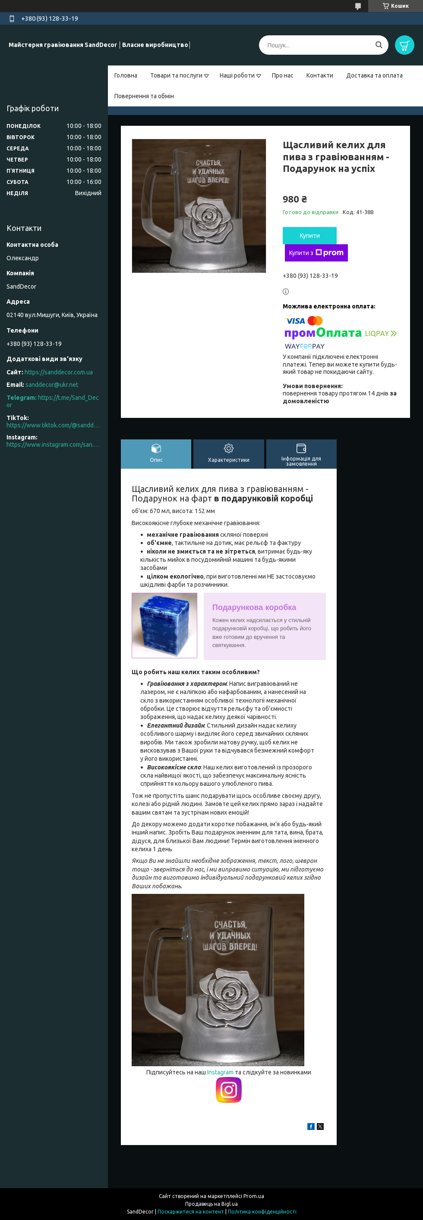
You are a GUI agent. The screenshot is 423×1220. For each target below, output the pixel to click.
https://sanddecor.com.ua (59, 372)
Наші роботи (237, 75)
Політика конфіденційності (262, 1211)
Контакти (319, 75)
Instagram (221, 1072)
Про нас (283, 75)
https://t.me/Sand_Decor (52, 401)
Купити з (316, 253)
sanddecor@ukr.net (51, 384)
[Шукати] (378, 45)
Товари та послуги (176, 75)
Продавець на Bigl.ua (211, 1204)
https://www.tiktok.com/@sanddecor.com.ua (53, 425)
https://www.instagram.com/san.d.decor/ (53, 444)
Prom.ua (253, 1196)
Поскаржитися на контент (191, 1211)
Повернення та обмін (144, 96)
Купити (310, 235)
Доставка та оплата (374, 75)
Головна (125, 75)
